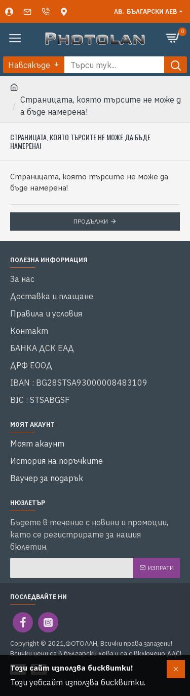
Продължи (90, 221)
